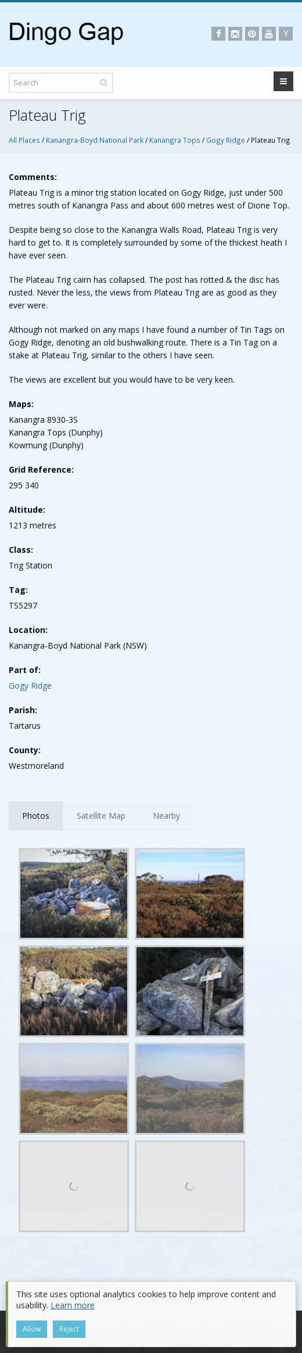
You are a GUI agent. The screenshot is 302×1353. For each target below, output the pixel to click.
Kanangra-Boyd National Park (94, 140)
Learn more (73, 1305)
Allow (32, 1329)
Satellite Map (101, 815)
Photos (35, 815)
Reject (69, 1329)
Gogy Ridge (225, 140)
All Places (24, 140)
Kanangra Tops (174, 140)
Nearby (166, 815)
